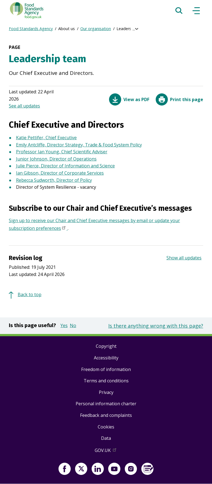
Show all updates (184, 258)
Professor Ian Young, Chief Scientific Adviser (61, 152)
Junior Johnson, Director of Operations (56, 159)
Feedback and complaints (106, 415)
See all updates (24, 106)
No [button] (73, 325)
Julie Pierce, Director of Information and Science (65, 166)
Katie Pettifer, (31, 138)
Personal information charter (106, 404)
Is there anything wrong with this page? (155, 325)
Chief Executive (61, 138)
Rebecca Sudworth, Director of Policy (54, 180)
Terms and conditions (106, 381)
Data (106, 438)
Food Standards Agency (31, 28)
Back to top (29, 294)
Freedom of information (106, 369)
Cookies (106, 427)
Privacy (106, 392)
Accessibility (106, 358)
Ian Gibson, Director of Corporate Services (60, 173)
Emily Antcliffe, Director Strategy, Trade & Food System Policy (79, 145)
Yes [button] (64, 325)
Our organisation (95, 28)
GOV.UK (106, 451)
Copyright (106, 346)
